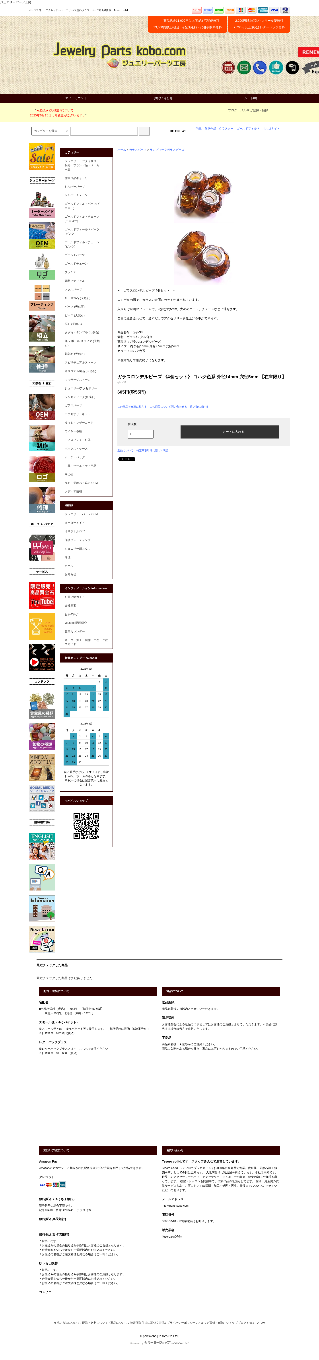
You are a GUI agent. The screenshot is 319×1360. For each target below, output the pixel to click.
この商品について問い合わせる (168, 406)
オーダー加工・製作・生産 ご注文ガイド (86, 642)
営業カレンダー (75, 631)
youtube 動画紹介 (76, 622)
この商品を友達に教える (132, 406)
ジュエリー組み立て (78, 548)
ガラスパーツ (137, 149)
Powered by (159, 1343)
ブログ (232, 110)
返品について (125, 450)
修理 (67, 557)
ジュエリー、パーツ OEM (81, 514)
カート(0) (246, 98)
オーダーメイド (75, 522)
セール (69, 565)
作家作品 (210, 128)
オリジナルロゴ (75, 531)
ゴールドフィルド (248, 128)
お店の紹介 (72, 614)
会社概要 (70, 605)
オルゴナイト (271, 128)
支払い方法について (67, 1322)
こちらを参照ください (93, 1048)
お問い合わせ (159, 98)
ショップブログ (236, 1322)
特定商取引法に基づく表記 (152, 450)
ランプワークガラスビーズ (167, 149)
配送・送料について (95, 1322)
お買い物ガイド (75, 597)
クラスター (226, 128)
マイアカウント (72, 98)
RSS (252, 1322)
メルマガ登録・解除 (254, 110)
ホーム (121, 149)
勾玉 (199, 128)
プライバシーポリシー (181, 1322)
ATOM (261, 1322)
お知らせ (70, 574)
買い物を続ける (199, 406)
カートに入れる (229, 431)
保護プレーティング (78, 540)
